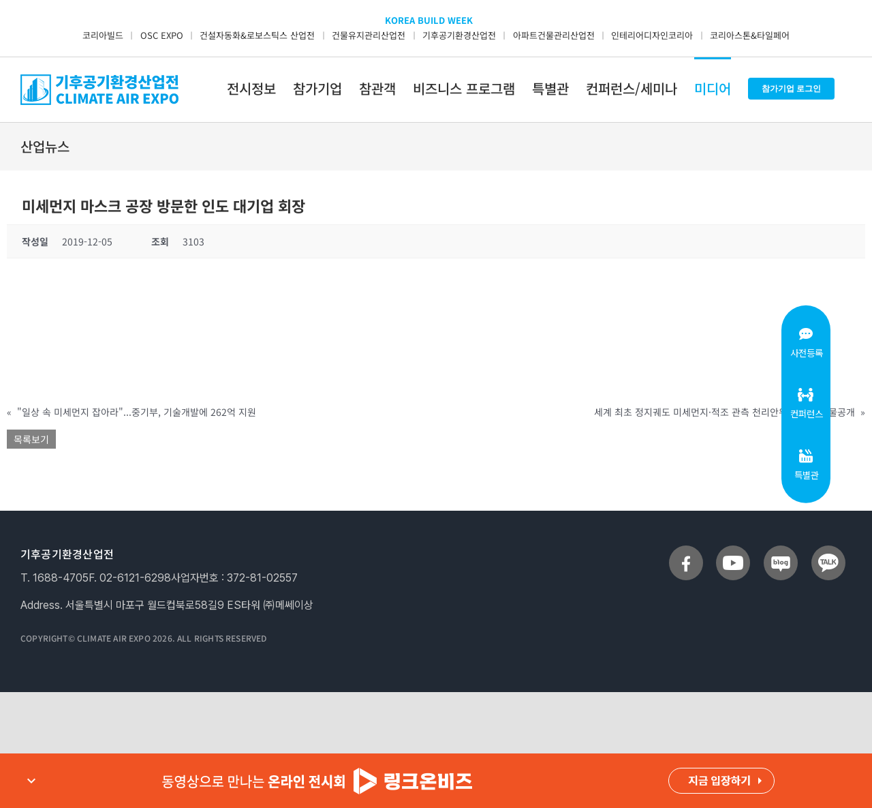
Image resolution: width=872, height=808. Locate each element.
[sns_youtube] (733, 551)
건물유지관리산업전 (368, 35)
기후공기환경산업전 (459, 35)
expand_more (31, 781)
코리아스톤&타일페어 (750, 35)
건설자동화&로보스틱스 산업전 (257, 35)
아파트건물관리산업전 (554, 35)
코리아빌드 (102, 35)
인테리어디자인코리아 (652, 35)
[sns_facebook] (686, 551)
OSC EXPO (161, 35)
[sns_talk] (828, 551)
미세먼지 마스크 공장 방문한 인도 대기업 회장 (163, 205)
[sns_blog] (781, 551)
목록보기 (31, 439)
